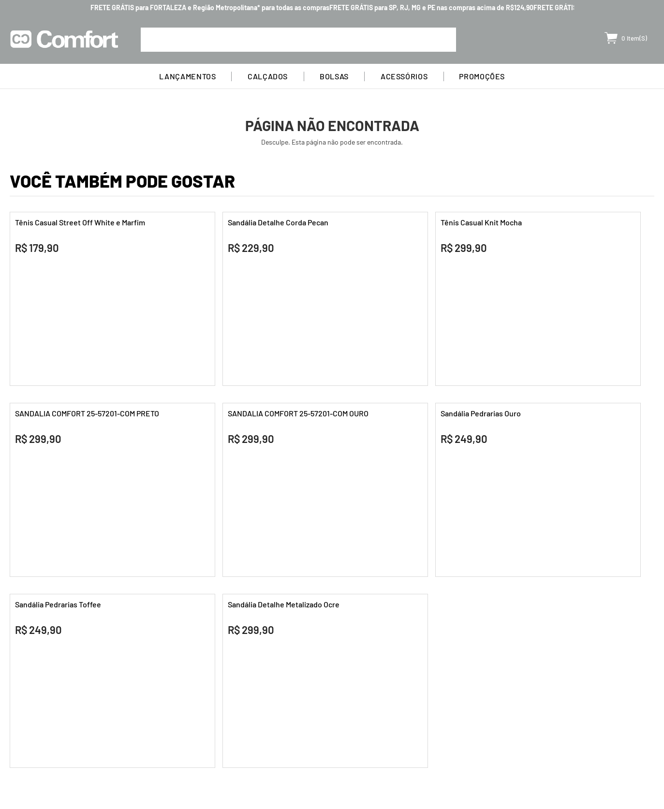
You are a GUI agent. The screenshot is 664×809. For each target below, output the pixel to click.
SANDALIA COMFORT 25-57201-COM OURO (298, 413)
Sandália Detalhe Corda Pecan (278, 222)
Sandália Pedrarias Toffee (58, 604)
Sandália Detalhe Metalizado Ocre (283, 604)
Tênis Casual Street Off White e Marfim (80, 222)
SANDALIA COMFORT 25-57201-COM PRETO (87, 413)
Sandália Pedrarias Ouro (481, 413)
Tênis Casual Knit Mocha (481, 222)
